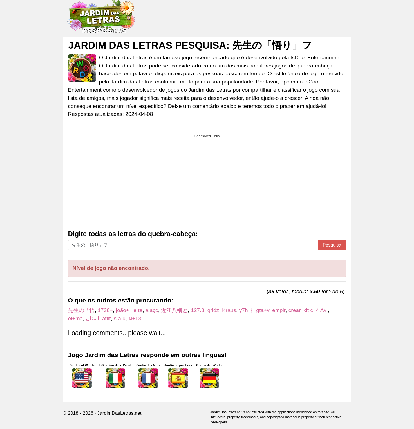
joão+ (122, 310)
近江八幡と (174, 310)
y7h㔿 (246, 310)
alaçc (152, 310)
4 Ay (322, 310)
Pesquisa (332, 245)
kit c (308, 310)
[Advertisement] (207, 180)
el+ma (75, 318)
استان (92, 318)
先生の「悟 (81, 310)
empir (278, 310)
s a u (120, 318)
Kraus (229, 310)
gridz (213, 310)
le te (137, 310)
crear (294, 310)
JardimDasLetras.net (119, 413)
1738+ (105, 310)
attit (106, 318)
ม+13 (135, 318)
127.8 (197, 310)
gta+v (262, 310)
